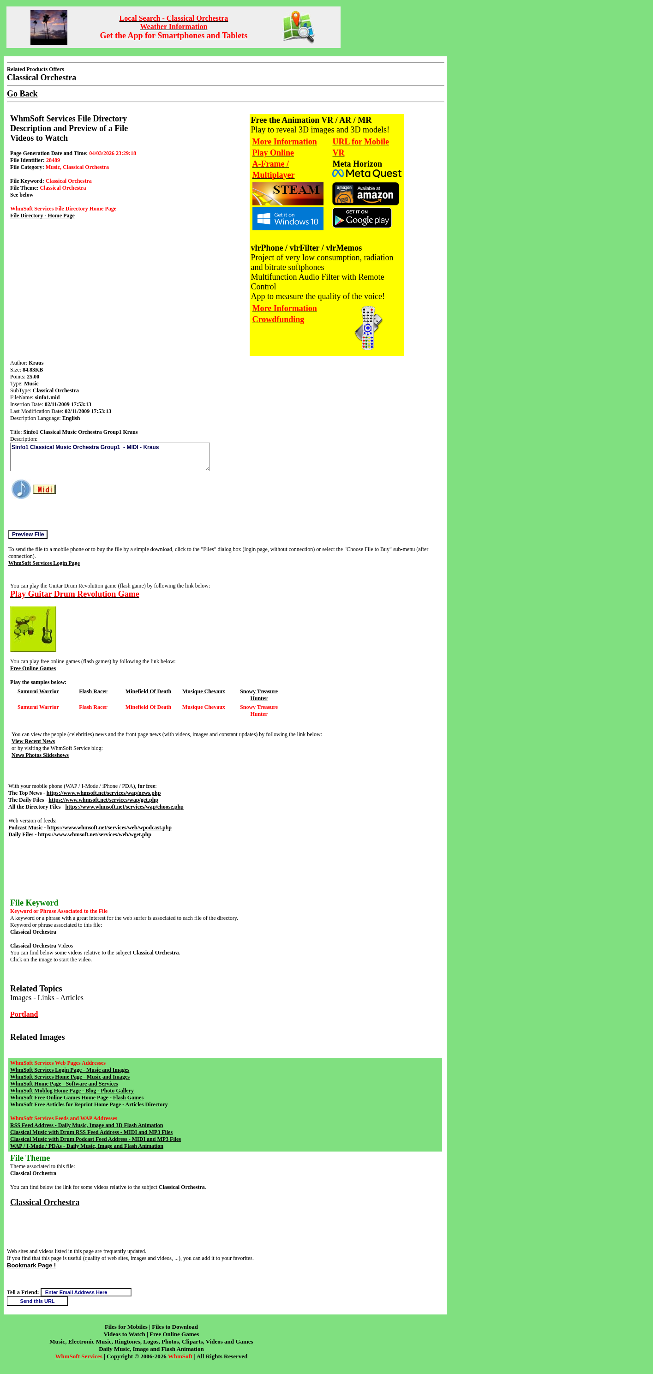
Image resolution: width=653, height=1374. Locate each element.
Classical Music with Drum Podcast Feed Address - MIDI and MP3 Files (95, 1139)
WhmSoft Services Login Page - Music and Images (69, 1070)
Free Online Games (33, 668)
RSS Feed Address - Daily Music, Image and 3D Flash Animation (86, 1125)
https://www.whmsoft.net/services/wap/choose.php (124, 807)
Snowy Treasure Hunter (259, 695)
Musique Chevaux (203, 691)
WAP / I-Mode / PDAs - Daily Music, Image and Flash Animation (86, 1146)
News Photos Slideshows (40, 755)
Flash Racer (93, 691)
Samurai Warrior (38, 691)
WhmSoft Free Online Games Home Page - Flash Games (77, 1097)
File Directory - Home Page (42, 215)
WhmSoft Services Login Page (44, 563)
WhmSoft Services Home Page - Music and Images (70, 1077)
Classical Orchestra (44, 1202)
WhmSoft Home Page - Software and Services (64, 1083)
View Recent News (33, 741)
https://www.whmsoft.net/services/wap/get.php (103, 800)
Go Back (22, 93)
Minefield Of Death (148, 691)
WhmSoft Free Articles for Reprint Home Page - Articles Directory (89, 1104)
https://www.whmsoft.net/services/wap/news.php (104, 793)
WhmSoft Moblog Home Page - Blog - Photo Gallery (72, 1090)
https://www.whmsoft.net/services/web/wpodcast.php (109, 827)
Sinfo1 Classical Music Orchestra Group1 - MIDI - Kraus (110, 457)
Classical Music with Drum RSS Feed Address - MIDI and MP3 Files (91, 1132)
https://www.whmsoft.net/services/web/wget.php (94, 834)
